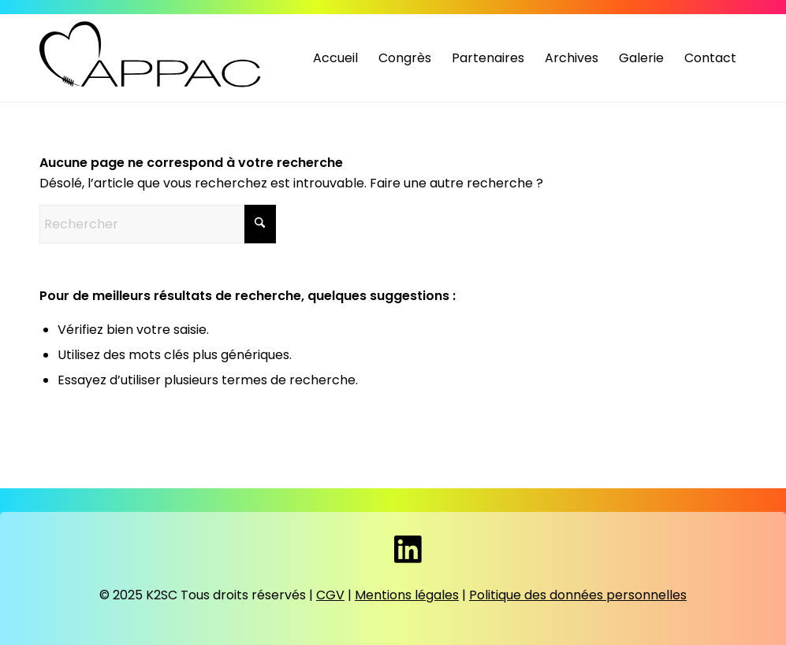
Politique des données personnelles (578, 595)
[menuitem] (335, 58)
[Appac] (151, 54)
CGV (330, 595)
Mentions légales (407, 595)
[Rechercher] (157, 224)
